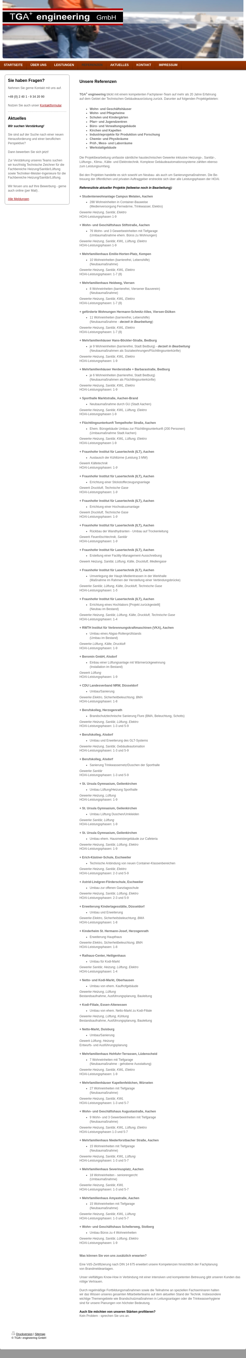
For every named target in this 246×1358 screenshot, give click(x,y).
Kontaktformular (50, 105)
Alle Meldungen (18, 199)
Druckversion (22, 1333)
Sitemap (40, 1333)
